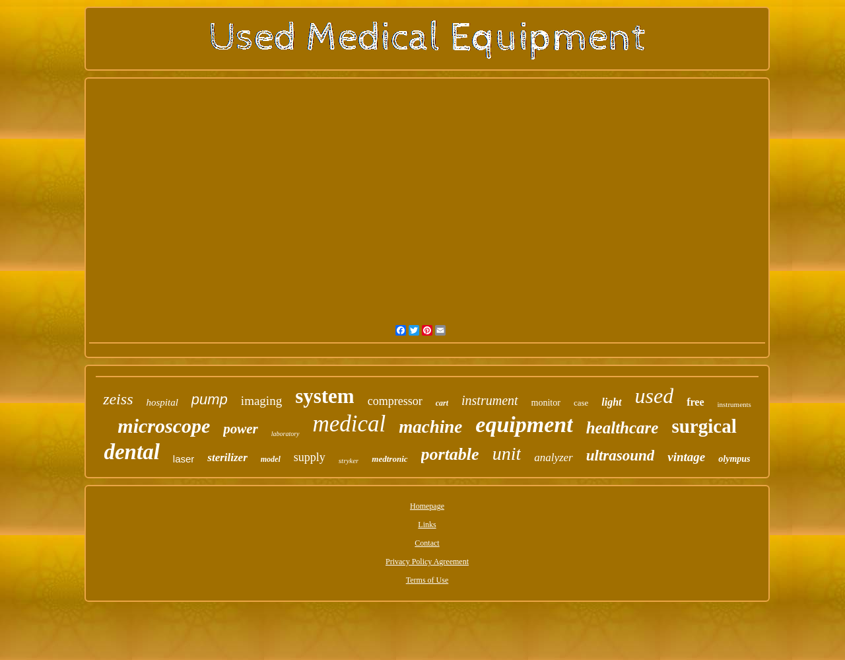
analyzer (553, 457)
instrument (489, 400)
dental (131, 452)
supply (309, 457)
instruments (734, 404)
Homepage (427, 506)
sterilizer (227, 457)
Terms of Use (427, 580)
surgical (703, 426)
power (240, 429)
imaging (261, 401)
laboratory (285, 433)
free (695, 402)
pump (209, 399)
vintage (686, 457)
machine (430, 427)
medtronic (389, 459)
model (271, 459)
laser (184, 458)
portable (450, 454)
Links (427, 524)
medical (349, 424)
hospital (162, 402)
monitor (545, 403)
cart (442, 403)
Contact (427, 543)
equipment (523, 424)
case (581, 403)
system (325, 396)
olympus (734, 459)
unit (507, 453)
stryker (349, 460)
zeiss (118, 399)
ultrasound (620, 455)
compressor (395, 401)
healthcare (622, 428)
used (654, 396)
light (611, 402)
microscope (164, 426)
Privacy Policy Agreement (427, 561)
